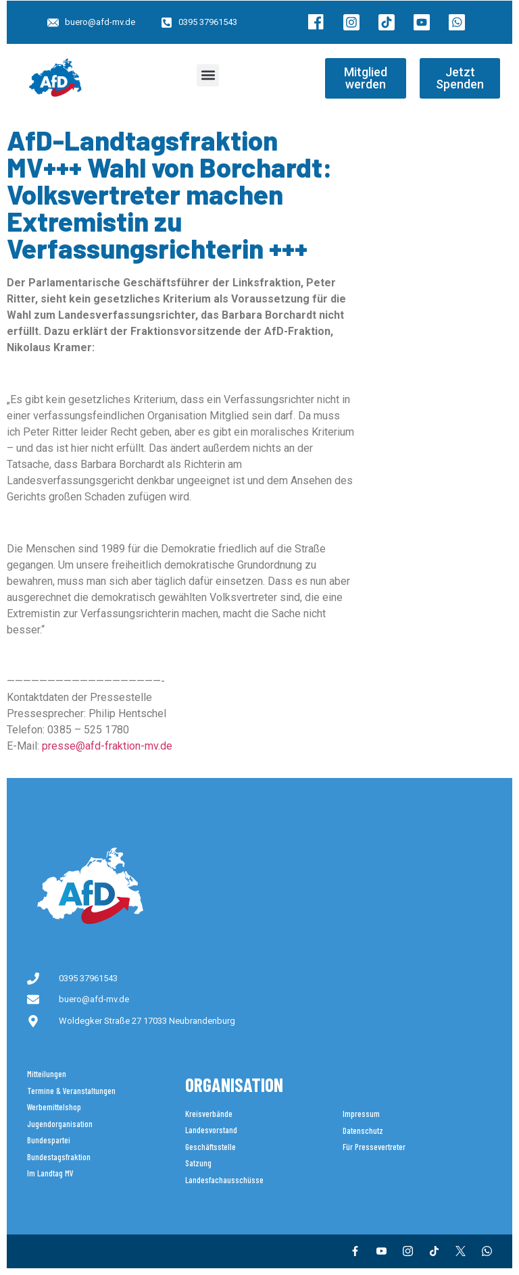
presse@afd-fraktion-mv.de (107, 745)
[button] (208, 75)
